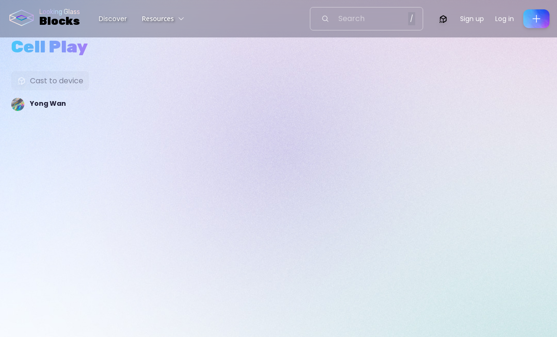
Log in (504, 18)
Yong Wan (48, 103)
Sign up (472, 18)
